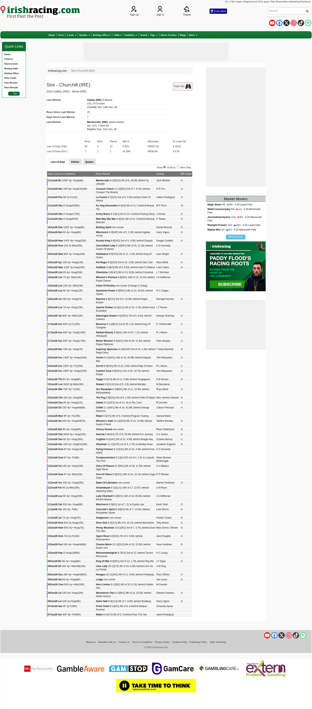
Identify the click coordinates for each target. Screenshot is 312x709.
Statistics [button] (131, 34)
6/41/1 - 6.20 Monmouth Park (234, 211)
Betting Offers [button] (102, 34)
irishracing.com (57, 70)
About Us (91, 642)
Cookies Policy (179, 642)
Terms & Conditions (142, 642)
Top (15, 93)
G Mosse (107, 100)
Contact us (124, 642)
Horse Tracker (169, 34)
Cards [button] (71, 34)
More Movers (236, 236)
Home (52, 34)
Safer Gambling (218, 642)
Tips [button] (154, 34)
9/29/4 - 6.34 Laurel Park (230, 204)
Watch (143, 34)
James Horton (116, 122)
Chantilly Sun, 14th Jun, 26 (102, 107)
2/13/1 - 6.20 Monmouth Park (232, 229)
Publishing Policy (198, 642)
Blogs (183, 34)
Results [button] (84, 34)
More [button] (193, 34)
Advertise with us (107, 642)
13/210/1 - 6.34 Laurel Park (234, 225)
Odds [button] (118, 34)
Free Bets (218, 11)
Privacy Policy (162, 642)
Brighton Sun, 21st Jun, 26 (101, 129)
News (61, 34)
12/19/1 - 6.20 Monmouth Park (235, 219)
